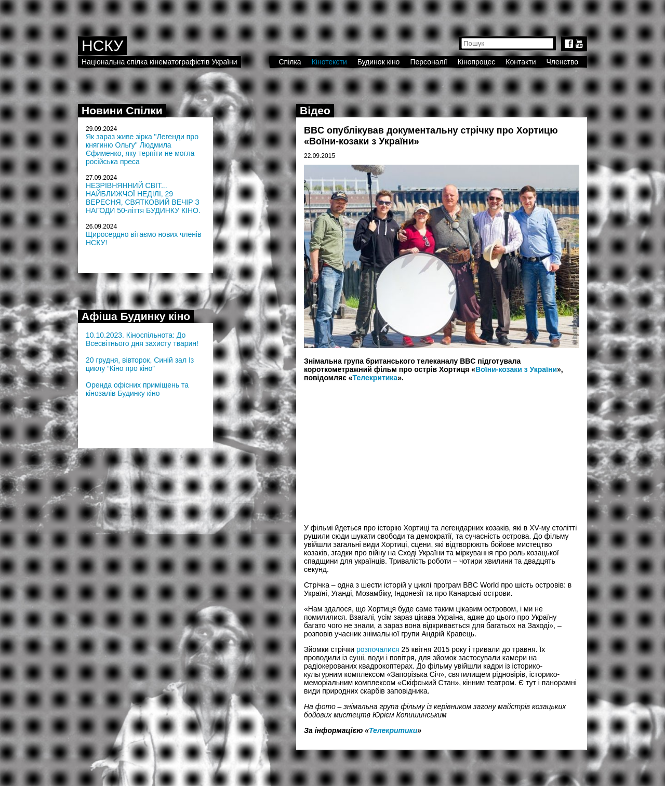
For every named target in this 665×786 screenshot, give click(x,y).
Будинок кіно (378, 62)
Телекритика (375, 378)
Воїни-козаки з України (516, 369)
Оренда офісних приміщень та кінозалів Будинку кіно (137, 389)
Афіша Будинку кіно (136, 316)
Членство (563, 62)
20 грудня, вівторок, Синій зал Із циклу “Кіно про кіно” (140, 364)
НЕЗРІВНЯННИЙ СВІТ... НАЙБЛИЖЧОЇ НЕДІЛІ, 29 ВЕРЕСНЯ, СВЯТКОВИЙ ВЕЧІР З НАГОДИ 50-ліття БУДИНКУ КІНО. (143, 198)
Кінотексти (329, 62)
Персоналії (428, 62)
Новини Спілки (122, 110)
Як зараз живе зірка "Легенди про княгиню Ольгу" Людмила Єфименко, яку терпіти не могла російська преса (142, 149)
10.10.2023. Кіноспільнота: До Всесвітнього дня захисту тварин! (142, 339)
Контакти (521, 62)
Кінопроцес (477, 62)
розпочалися (378, 649)
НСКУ (102, 45)
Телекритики (393, 730)
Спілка (289, 62)
